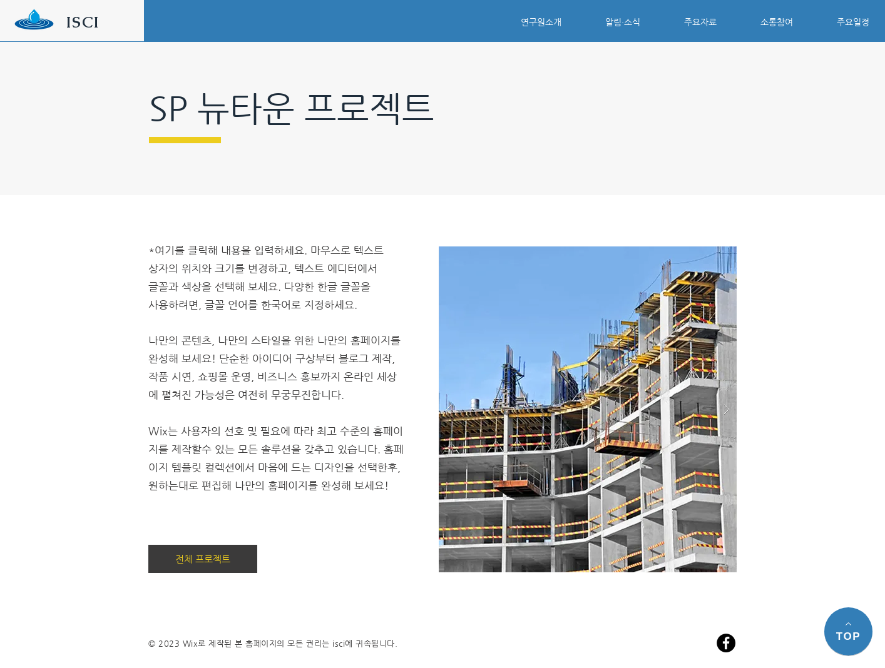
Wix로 (194, 643)
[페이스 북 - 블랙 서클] (726, 643)
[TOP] (848, 631)
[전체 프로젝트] (202, 559)
